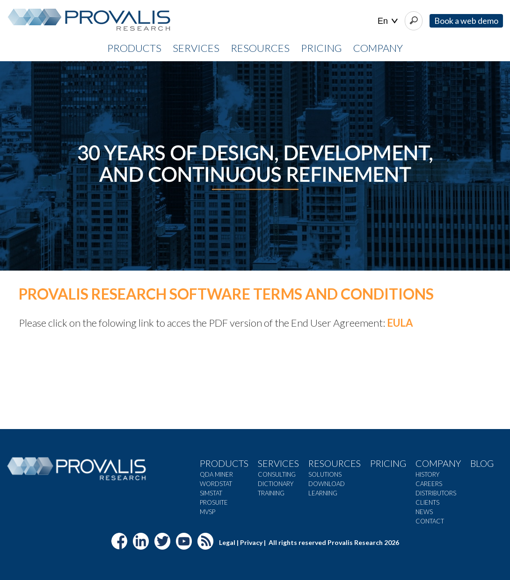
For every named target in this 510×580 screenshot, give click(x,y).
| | (388, 21)
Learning (322, 493)
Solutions (325, 474)
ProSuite (214, 502)
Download (326, 483)
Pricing (388, 463)
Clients (427, 502)
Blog (482, 463)
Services (278, 463)
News (424, 512)
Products (224, 463)
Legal (227, 542)
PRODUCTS (134, 48)
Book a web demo (466, 20)
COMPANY (378, 48)
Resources (334, 463)
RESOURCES (260, 48)
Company (438, 463)
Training (271, 493)
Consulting (277, 474)
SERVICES (196, 48)
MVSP (207, 512)
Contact (429, 521)
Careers (428, 483)
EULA (400, 322)
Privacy (251, 542)
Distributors (435, 493)
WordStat (216, 483)
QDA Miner (216, 474)
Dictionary (275, 483)
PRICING (321, 48)
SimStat (211, 493)
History (427, 474)
